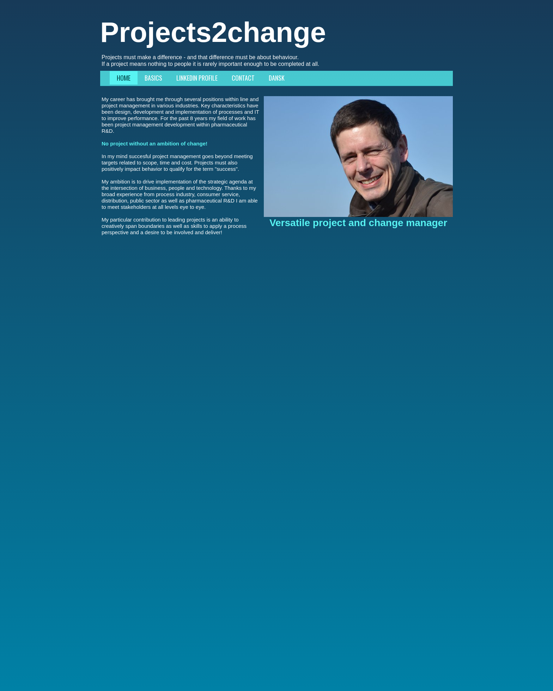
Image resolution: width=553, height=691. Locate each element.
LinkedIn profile (197, 77)
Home (123, 77)
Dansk (277, 77)
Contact (243, 77)
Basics (153, 77)
